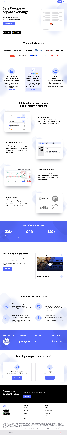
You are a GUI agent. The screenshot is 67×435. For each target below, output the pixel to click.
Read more (8, 208)
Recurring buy (26, 412)
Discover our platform (42, 181)
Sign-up (25, 407)
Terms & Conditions (48, 410)
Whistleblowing (47, 413)
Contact (46, 419)
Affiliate (46, 416)
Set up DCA (8, 154)
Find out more (12, 89)
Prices (25, 418)
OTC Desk (25, 413)
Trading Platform (27, 410)
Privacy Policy (47, 412)
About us (46, 407)
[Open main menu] (63, 1)
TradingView (26, 419)
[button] (50, 263)
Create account (8, 23)
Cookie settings (33, 432)
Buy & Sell (25, 408)
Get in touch (17, 377)
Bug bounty (47, 415)
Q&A (45, 418)
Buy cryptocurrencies (42, 126)
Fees (24, 416)
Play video (7, 268)
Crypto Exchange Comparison (50, 408)
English (62, 433)
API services (26, 415)
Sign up (59, 1)
